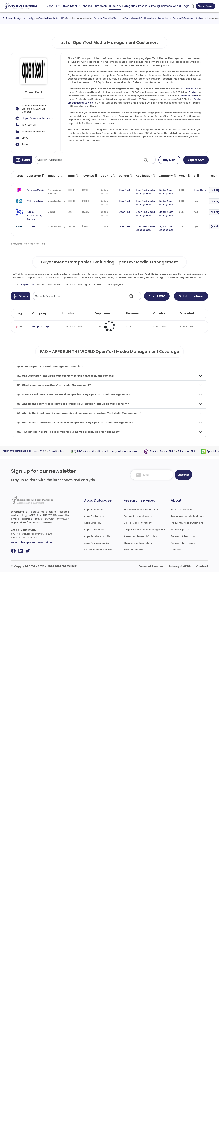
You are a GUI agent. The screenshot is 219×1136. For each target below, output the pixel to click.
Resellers (144, 6)
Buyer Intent (69, 6)
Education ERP (188, 451)
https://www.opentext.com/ (37, 118)
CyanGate (200, 190)
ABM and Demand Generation (140, 509)
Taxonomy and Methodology (188, 516)
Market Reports (180, 529)
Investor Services (133, 549)
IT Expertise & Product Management (144, 529)
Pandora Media (189, 95)
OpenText (124, 190)
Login (185, 6)
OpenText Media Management (145, 191)
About (177, 6)
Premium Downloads (183, 543)
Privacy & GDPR (180, 566)
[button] (22, 160)
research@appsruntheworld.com (32, 542)
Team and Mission (181, 509)
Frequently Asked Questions (187, 523)
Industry (68, 313)
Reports (53, 6)
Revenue (132, 313)
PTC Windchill (88, 451)
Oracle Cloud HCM (108, 18)
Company (39, 313)
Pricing (155, 6)
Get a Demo (205, 6)
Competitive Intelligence (137, 516)
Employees (102, 313)
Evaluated (186, 313)
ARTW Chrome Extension (98, 549)
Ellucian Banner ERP (164, 451)
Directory (115, 6)
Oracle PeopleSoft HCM (55, 18)
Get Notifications (191, 296)
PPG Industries (189, 88)
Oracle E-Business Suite (190, 18)
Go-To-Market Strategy (137, 523)
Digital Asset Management (167, 191)
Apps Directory (92, 523)
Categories (129, 6)
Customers (100, 6)
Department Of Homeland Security (149, 18)
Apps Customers (94, 516)
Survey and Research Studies (140, 536)
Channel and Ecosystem (137, 543)
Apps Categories (94, 529)
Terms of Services (151, 566)
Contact (176, 549)
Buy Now (169, 160)
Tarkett (193, 92)
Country (159, 313)
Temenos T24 (38, 451)
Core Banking (59, 451)
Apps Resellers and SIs (97, 536)
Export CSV (196, 160)
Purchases (85, 6)
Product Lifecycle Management (120, 451)
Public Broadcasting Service (34, 215)
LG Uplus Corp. (27, 284)
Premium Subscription (183, 536)
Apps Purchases (93, 509)
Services (166, 6)
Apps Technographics (96, 543)
